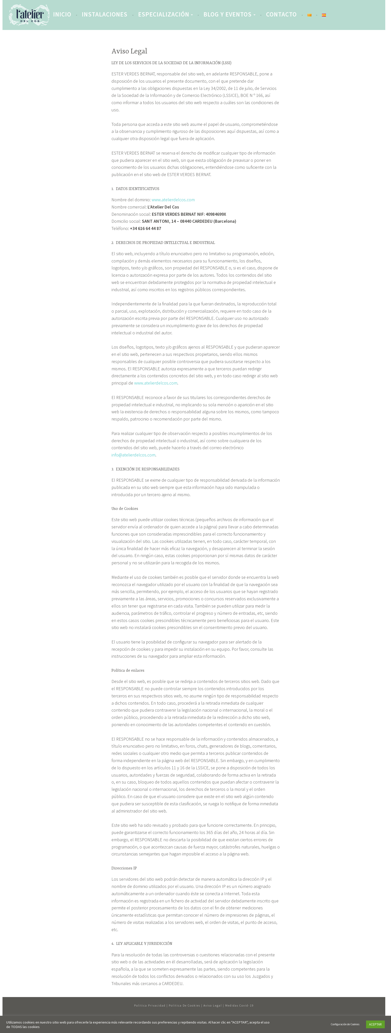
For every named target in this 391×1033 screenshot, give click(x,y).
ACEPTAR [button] (375, 1024)
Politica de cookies (184, 1005)
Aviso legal (212, 1005)
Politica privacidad (150, 1005)
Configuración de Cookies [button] (345, 1024)
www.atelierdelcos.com (173, 200)
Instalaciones (104, 14)
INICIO (62, 14)
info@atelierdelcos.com (133, 455)
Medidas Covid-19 (239, 1005)
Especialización (163, 14)
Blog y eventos (227, 14)
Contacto (281, 14)
